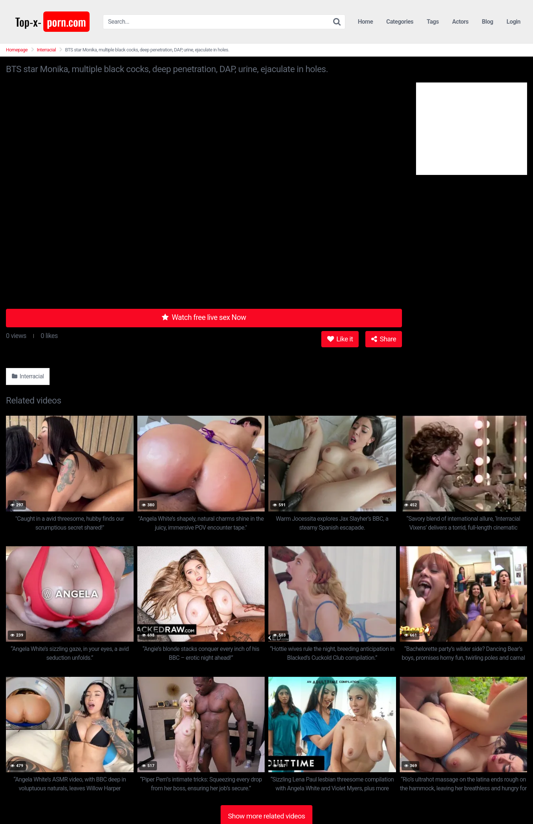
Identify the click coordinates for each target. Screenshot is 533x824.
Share (383, 339)
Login (513, 21)
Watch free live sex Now (204, 317)
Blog (487, 21)
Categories (399, 21)
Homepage (17, 50)
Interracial (46, 50)
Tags (433, 21)
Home (365, 21)
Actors (460, 21)
